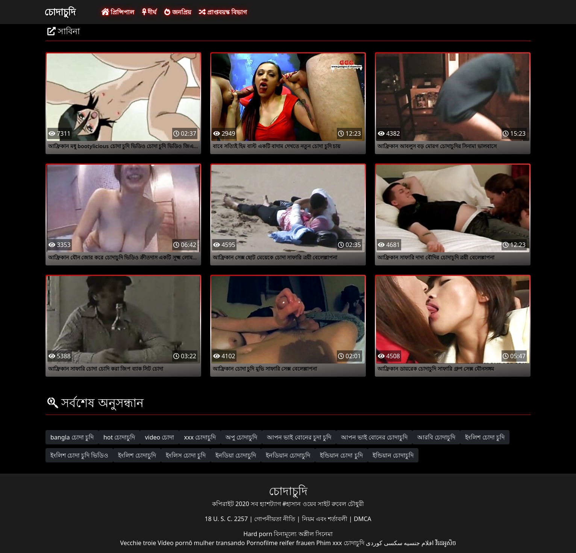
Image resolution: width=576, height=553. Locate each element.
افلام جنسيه (419, 543)
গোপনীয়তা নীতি (275, 519)
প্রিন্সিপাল (118, 12)
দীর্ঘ (149, 12)
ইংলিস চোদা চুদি (186, 455)
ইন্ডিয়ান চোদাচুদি (393, 455)
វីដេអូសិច (445, 543)
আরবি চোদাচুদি (436, 437)
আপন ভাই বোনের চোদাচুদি (374, 437)
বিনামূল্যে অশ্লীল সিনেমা (303, 534)
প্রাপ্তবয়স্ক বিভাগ (223, 12)
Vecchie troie (138, 543)
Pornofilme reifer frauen (280, 543)
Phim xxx (329, 543)
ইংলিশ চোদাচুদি (137, 455)
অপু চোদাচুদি (241, 437)
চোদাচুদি (60, 11)
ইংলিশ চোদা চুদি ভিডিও (79, 455)
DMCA (362, 519)
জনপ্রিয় (177, 12)
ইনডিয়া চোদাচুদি (235, 455)
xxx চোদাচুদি (200, 437)
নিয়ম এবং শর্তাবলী (325, 519)
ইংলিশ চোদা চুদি (484, 437)
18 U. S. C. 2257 (227, 519)
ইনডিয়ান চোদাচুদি (288, 455)
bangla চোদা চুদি (72, 437)
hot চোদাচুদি (119, 437)
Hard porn (258, 534)
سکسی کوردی (384, 543)
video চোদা (159, 437)
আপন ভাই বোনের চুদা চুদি (299, 437)
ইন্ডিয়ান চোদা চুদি (341, 455)
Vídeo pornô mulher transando (201, 543)
